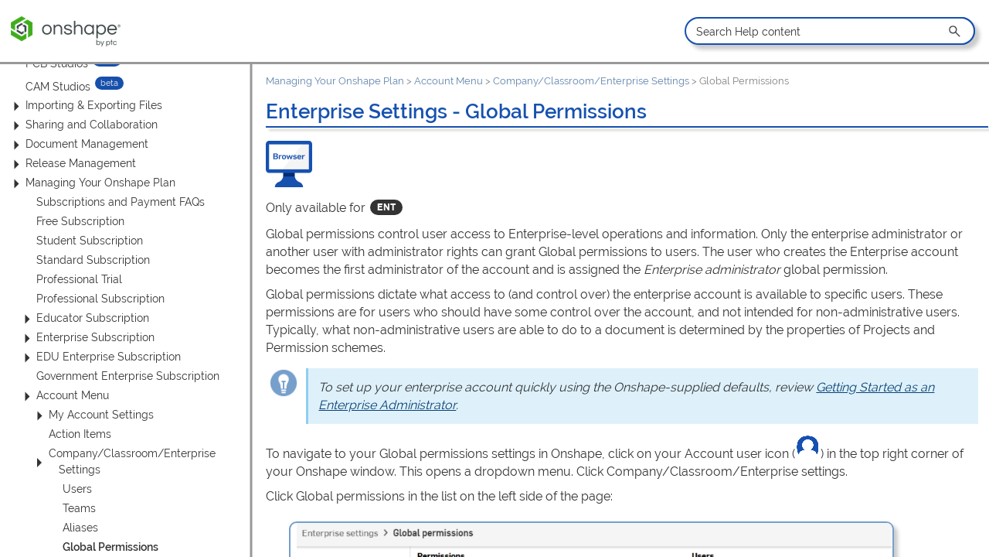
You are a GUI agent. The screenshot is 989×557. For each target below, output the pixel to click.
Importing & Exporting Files (85, 105)
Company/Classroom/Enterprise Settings (122, 461)
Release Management (72, 163)
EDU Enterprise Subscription (100, 357)
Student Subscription (89, 240)
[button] (955, 31)
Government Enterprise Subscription (127, 376)
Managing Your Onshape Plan (92, 183)
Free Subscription (80, 221)
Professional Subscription (100, 298)
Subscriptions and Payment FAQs (120, 202)
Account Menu (64, 395)
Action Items (80, 434)
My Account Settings (93, 415)
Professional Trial (79, 279)
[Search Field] (829, 31)
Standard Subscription (93, 260)
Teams (79, 508)
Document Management (78, 144)
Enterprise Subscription (87, 337)
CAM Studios (57, 86)
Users (77, 489)
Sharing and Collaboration (83, 125)
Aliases (80, 527)
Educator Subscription (84, 318)
